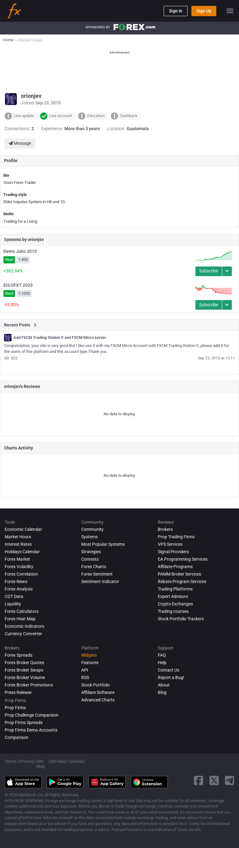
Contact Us (168, 670)
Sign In (175, 10)
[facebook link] (198, 780)
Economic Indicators (24, 626)
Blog (162, 692)
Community (92, 529)
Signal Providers (173, 551)
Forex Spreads (18, 655)
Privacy (26, 761)
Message (20, 143)
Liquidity (13, 603)
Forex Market (17, 559)
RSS (85, 677)
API (84, 670)
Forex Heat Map (20, 618)
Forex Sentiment (97, 574)
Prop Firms (15, 707)
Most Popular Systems (103, 544)
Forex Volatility (19, 566)
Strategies (91, 551)
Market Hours (18, 536)
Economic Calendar (23, 529)
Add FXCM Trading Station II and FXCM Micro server (59, 337)
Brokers (165, 529)
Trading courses (173, 611)
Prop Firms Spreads (24, 722)
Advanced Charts (98, 699)
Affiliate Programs (175, 566)
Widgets (89, 655)
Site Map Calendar (67, 761)
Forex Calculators (22, 611)
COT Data (14, 596)
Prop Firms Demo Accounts (31, 729)
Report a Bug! (171, 677)
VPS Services (170, 544)
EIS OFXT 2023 (18, 285)
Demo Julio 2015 (20, 251)
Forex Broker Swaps (24, 670)
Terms (10, 761)
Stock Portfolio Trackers (181, 618)
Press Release (18, 692)
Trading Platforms (175, 588)
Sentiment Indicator (100, 581)
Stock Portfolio (95, 684)
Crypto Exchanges (175, 603)
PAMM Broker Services (179, 574)
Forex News (16, 581)
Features (89, 662)
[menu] (230, 11)
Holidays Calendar (22, 551)
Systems (89, 536)
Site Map (40, 764)
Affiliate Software (98, 692)
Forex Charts (93, 566)
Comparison (16, 737)
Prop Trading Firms (176, 536)
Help (162, 662)
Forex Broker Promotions (29, 684)
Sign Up (203, 10)
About (164, 684)
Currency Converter (23, 633)
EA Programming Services (183, 559)
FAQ (162, 655)
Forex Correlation (21, 574)
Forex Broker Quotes (24, 662)
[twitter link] (214, 780)
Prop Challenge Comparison (32, 715)
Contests (90, 559)
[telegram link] (229, 780)
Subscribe (208, 270)
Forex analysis (19, 588)
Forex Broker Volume (25, 677)
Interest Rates (18, 544)
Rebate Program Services (182, 581)
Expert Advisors (173, 596)
